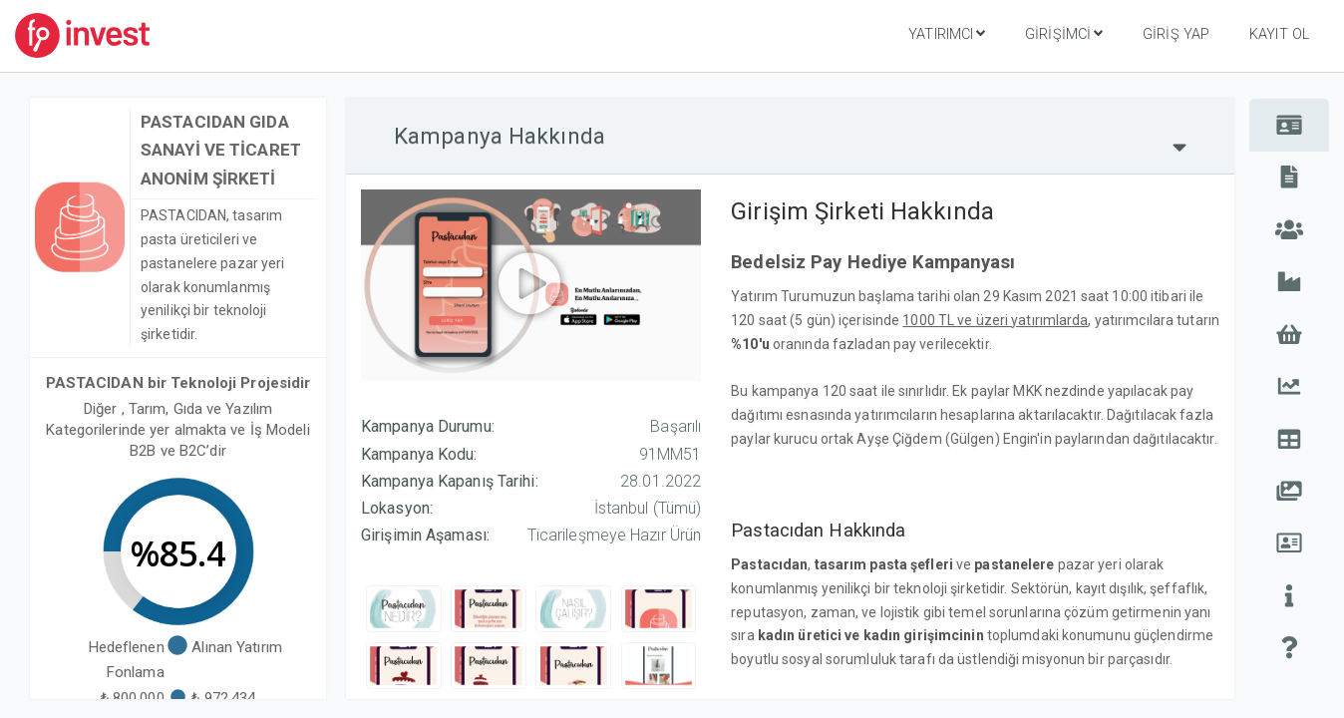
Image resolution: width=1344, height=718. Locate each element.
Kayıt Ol (1279, 34)
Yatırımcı (946, 34)
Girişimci (1064, 34)
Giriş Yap (1176, 34)
